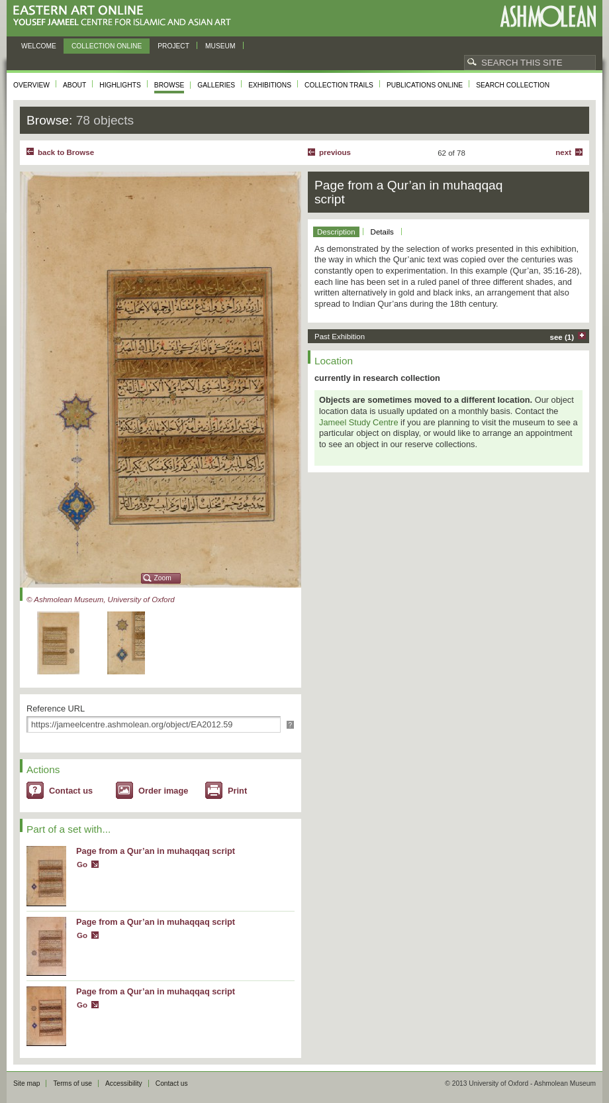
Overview (31, 85)
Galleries (216, 85)
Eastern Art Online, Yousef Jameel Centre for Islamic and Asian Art (125, 16)
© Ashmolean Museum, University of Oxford (100, 600)
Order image (163, 791)
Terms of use (72, 1083)
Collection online (106, 46)
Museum (220, 46)
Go (82, 864)
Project (173, 46)
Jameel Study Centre (358, 422)
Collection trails (338, 85)
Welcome (38, 46)
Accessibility (123, 1083)
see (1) (562, 337)
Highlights (120, 85)
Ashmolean (548, 16)
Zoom (162, 578)
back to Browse (66, 152)
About (74, 85)
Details (382, 232)
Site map (26, 1083)
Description (336, 232)
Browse (169, 85)
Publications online (425, 85)
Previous (335, 152)
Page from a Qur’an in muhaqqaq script (155, 851)
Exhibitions (269, 85)
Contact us (71, 791)
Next (563, 152)
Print (237, 791)
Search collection (512, 85)
